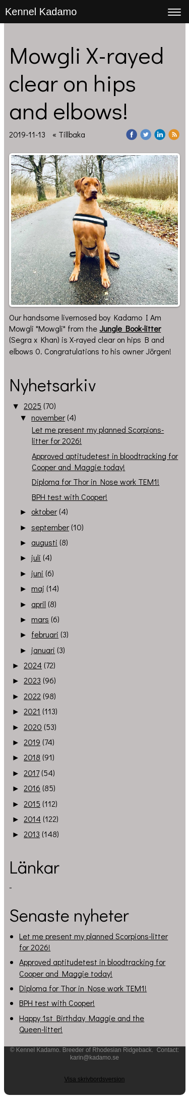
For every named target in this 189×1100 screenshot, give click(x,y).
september (50, 527)
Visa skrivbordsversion (95, 1079)
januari (43, 650)
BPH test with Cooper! (69, 496)
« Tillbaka (68, 134)
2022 (32, 696)
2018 (32, 757)
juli (36, 557)
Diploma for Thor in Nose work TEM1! (95, 481)
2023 (32, 680)
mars (40, 619)
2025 (32, 405)
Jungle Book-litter (130, 328)
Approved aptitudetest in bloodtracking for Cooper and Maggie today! (105, 461)
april (38, 604)
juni (37, 573)
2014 (32, 818)
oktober (44, 511)
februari (44, 634)
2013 (32, 834)
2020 (33, 726)
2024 (33, 665)
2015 (32, 803)
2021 (32, 711)
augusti (44, 542)
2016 (32, 788)
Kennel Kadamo (41, 11)
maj (37, 588)
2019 (32, 742)
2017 (31, 772)
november (48, 417)
